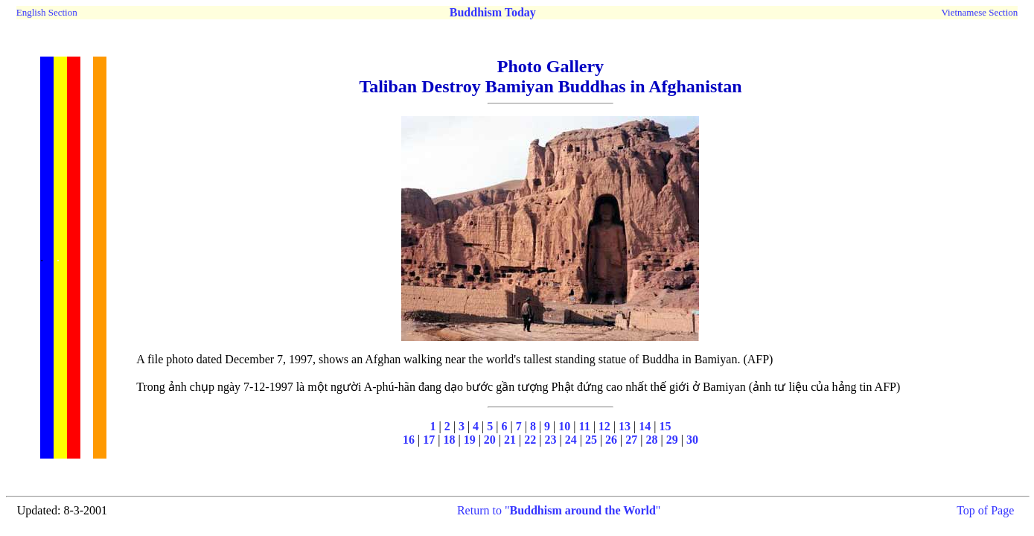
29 (672, 439)
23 (550, 439)
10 (564, 426)
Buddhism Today (493, 12)
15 (665, 426)
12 (604, 426)
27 (631, 439)
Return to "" (558, 510)
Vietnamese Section (979, 12)
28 (651, 439)
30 (692, 439)
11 (584, 426)
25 (591, 439)
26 (611, 439)
